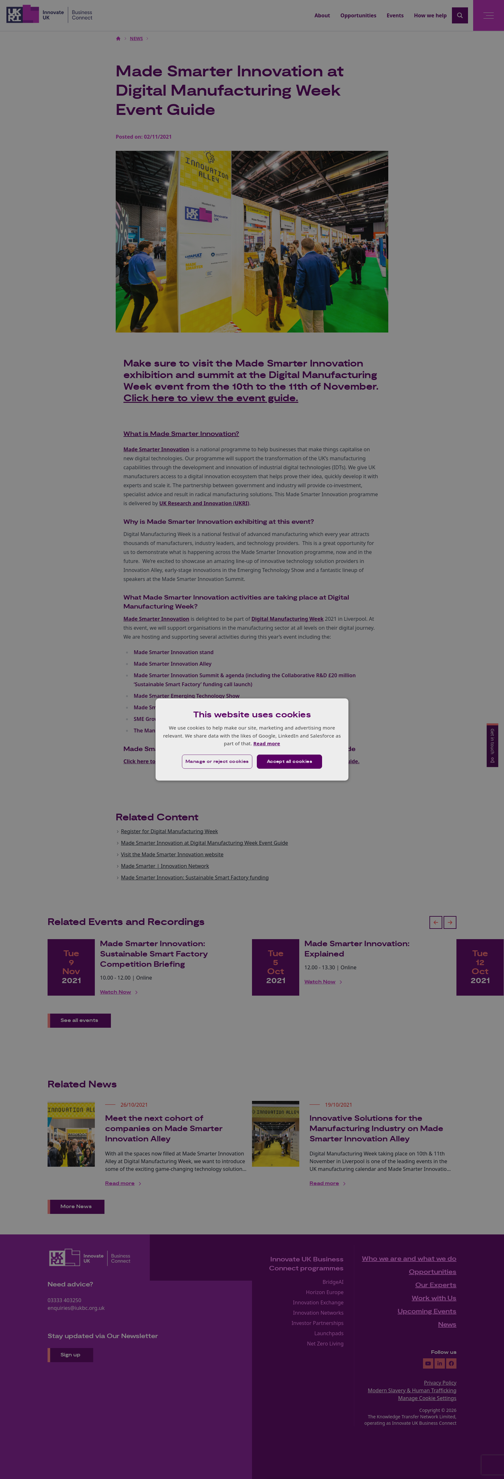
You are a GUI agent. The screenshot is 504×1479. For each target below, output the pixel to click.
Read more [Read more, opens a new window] (266, 743)
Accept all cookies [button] (289, 762)
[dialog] (252, 739)
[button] (217, 761)
